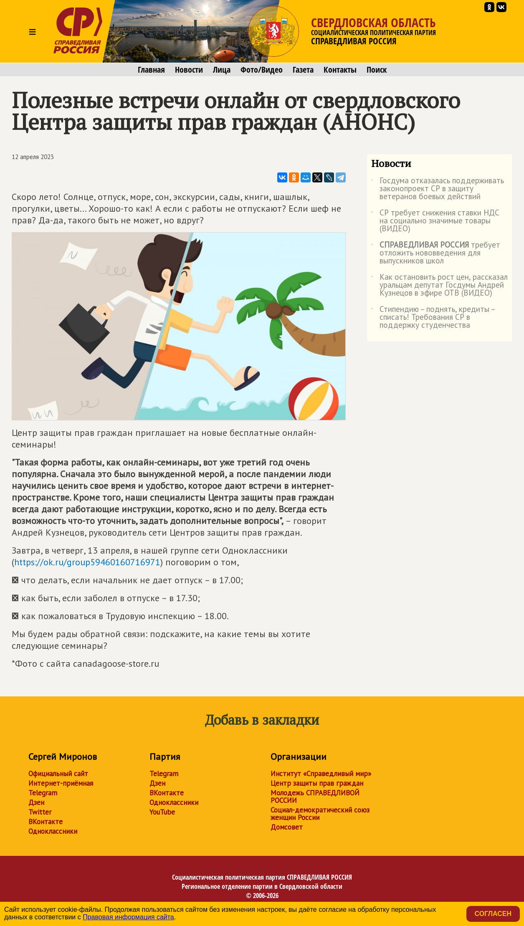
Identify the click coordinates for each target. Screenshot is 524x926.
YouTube (162, 812)
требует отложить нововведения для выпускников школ (435, 253)
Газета (303, 69)
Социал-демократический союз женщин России (320, 813)
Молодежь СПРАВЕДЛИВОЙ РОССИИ (315, 796)
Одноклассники (52, 831)
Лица (221, 69)
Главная (151, 69)
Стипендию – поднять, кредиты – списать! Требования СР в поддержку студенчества (433, 317)
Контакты (340, 69)
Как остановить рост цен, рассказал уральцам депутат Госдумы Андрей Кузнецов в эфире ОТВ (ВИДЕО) (439, 285)
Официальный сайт (58, 773)
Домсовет (287, 827)
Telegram (42, 793)
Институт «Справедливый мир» (321, 773)
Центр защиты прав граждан (317, 783)
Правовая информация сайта (128, 917)
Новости (189, 69)
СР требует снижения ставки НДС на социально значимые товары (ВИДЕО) (435, 221)
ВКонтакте (45, 821)
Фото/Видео (261, 69)
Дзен (36, 802)
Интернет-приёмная (60, 783)
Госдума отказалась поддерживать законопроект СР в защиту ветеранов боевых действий (437, 189)
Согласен (493, 913)
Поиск (377, 69)
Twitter (39, 812)
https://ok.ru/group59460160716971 (87, 562)
